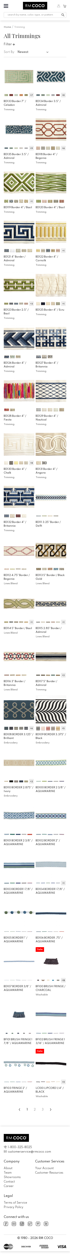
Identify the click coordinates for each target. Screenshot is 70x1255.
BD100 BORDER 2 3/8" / (51, 789)
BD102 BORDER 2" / (48, 842)
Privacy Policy (13, 1207)
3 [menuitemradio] (42, 1109)
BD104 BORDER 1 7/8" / (50, 891)
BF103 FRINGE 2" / (15, 1090)
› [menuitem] (51, 1109)
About (8, 1168)
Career (9, 1186)
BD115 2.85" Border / (49, 630)
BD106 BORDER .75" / (49, 940)
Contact (9, 1181)
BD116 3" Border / (14, 683)
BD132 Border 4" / (15, 524)
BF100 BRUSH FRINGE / (51, 988)
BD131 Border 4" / (46, 471)
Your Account (44, 1168)
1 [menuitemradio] (27, 1109)
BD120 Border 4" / (50, 207)
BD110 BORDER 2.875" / (18, 789)
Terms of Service (15, 1202)
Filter (9, 44)
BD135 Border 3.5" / (16, 156)
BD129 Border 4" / (47, 418)
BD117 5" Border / (46, 683)
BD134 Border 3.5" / (48, 103)
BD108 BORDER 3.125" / (18, 736)
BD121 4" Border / (15, 259)
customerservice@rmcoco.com (27, 1151)
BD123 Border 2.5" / (16, 312)
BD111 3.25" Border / (48, 524)
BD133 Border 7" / (15, 103)
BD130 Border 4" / (15, 471)
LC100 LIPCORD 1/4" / (50, 1090)
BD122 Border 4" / (47, 259)
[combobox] (34, 53)
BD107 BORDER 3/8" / (17, 988)
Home (7, 27)
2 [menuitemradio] (35, 1109)
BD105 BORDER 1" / (15, 940)
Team (8, 1172)
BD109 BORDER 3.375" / (51, 736)
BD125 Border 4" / (50, 310)
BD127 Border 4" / (47, 365)
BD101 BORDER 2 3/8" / (18, 842)
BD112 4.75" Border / (17, 577)
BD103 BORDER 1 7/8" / (18, 891)
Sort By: (9, 52)
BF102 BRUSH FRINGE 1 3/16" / (50, 1041)
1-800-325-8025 (18, 1147)
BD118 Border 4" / (46, 156)
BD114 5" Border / (18, 628)
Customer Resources (49, 1172)
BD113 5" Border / (50, 577)
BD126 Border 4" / (15, 365)
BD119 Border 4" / (18, 207)
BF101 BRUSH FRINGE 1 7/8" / (18, 1041)
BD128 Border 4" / (15, 418)
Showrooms (12, 1177)
